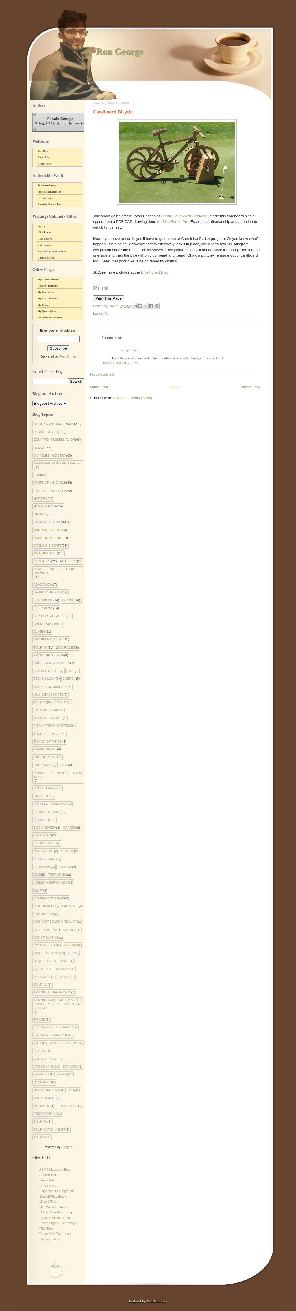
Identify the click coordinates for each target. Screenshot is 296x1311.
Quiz (37, 874)
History (41, 498)
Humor (40, 447)
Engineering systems (53, 725)
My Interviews (46, 292)
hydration (43, 1082)
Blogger (66, 1147)
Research (42, 561)
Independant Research (50, 317)
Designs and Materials (54, 424)
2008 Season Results (52, 663)
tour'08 (40, 1137)
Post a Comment (102, 374)
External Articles (50, 490)
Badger (126, 350)
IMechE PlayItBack (52, 1196)
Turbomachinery (47, 185)
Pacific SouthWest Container (184, 216)
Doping (68, 600)
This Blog (43, 151)
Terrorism (57, 874)
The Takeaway (49, 1239)
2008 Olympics (46, 757)
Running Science (48, 537)
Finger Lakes (45, 843)
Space (65, 976)
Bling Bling (43, 600)
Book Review (45, 827)
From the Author (49, 655)
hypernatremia (47, 1090)
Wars (38, 1043)
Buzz (70, 671)
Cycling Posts (45, 198)
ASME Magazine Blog (54, 1169)
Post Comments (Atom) (132, 398)
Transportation (48, 741)
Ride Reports (45, 245)
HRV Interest (45, 232)
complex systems (49, 898)
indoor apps (45, 906)
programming (46, 1113)
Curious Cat (47, 1175)
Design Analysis (48, 592)
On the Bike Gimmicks (52, 968)
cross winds (45, 1066)
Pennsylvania (46, 859)
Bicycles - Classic (50, 616)
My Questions (46, 553)
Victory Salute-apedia (53, 1027)
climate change (48, 812)
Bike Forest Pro (175, 221)
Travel (40, 1019)
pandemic (70, 906)
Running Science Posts (50, 204)
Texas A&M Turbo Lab (55, 1233)
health (62, 1074)
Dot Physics (47, 1185)
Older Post (99, 387)
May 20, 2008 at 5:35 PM (120, 363)
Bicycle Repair (47, 671)
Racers (40, 514)
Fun (107, 313)
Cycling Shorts (48, 545)
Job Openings (58, 961)
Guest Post (44, 851)
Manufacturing (47, 530)
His (36, 961)
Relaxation (43, 976)
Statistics (42, 796)
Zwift (38, 890)
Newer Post (251, 387)
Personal (42, 867)
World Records (64, 1043)
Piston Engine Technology (57, 1223)
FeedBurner (67, 356)
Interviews (43, 608)
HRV (71, 953)
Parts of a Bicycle (50, 482)
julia (71, 1090)
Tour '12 (40, 984)
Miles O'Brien (48, 1201)
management (45, 1098)
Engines (71, 945)
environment (45, 749)
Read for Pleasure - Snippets (58, 571)
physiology (67, 1106)
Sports (57, 694)
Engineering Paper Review (52, 251)
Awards (69, 929)
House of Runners (48, 285)
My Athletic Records (49, 279)
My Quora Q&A (47, 311)
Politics (65, 867)
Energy (69, 678)
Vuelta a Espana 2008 (51, 804)
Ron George (119, 51)
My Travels (44, 304)
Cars (63, 765)
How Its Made (45, 506)
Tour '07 (40, 647)
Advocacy (42, 584)
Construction (46, 937)
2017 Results (45, 929)
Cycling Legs (45, 945)
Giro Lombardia (47, 953)
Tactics (40, 702)
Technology (45, 678)
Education (43, 835)
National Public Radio (54, 1218)
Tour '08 (61, 702)
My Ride (67, 851)
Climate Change (47, 257)
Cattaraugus (45, 623)
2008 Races (65, 647)
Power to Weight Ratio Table (58, 774)
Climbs (39, 631)
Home (175, 387)
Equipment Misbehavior (54, 439)
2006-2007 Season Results (56, 921)
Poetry (41, 226)
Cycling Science (48, 718)
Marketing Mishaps (51, 686)
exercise (42, 1074)
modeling (42, 1106)
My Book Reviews (48, 298)
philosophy (44, 914)
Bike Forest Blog (154, 272)
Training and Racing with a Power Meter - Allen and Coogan (58, 1003)
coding (40, 1051)
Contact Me (44, 163)
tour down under (50, 1129)
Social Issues (46, 788)
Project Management (49, 191)
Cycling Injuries (48, 522)
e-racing (71, 1066)
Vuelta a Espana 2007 (51, 882)
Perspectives (46, 432)
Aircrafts (42, 819)
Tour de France (48, 733)
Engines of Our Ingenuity (57, 1191)
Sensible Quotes (48, 639)
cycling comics (47, 710)
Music (39, 694)
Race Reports (45, 238)
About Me (43, 157)
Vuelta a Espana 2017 (51, 1035)
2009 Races (43, 765)
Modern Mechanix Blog (55, 1212)
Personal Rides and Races (57, 463)
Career (69, 827)
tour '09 (40, 1121)
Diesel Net (46, 1180)
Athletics (68, 561)
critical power (47, 1058)
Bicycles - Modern (50, 455)
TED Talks (46, 1228)
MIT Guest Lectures (53, 1207)
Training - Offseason (52, 992)
